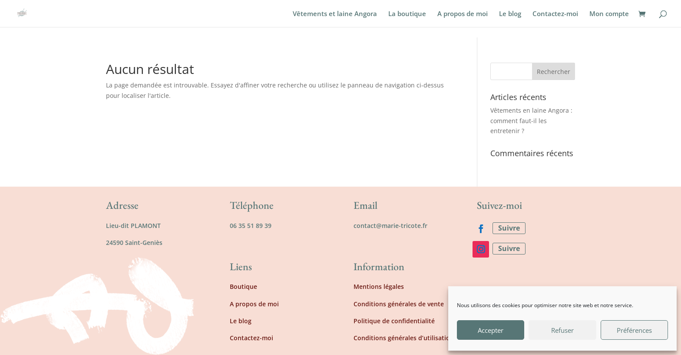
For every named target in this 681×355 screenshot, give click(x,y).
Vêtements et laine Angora (335, 14)
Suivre (509, 228)
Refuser (562, 330)
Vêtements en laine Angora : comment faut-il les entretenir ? (531, 120)
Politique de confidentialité (394, 321)
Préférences (634, 330)
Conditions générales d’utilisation (404, 338)
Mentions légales (379, 286)
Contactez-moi (555, 14)
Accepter (490, 330)
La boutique (407, 14)
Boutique (243, 286)
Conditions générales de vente (399, 304)
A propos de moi (462, 14)
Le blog (510, 14)
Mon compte (609, 14)
